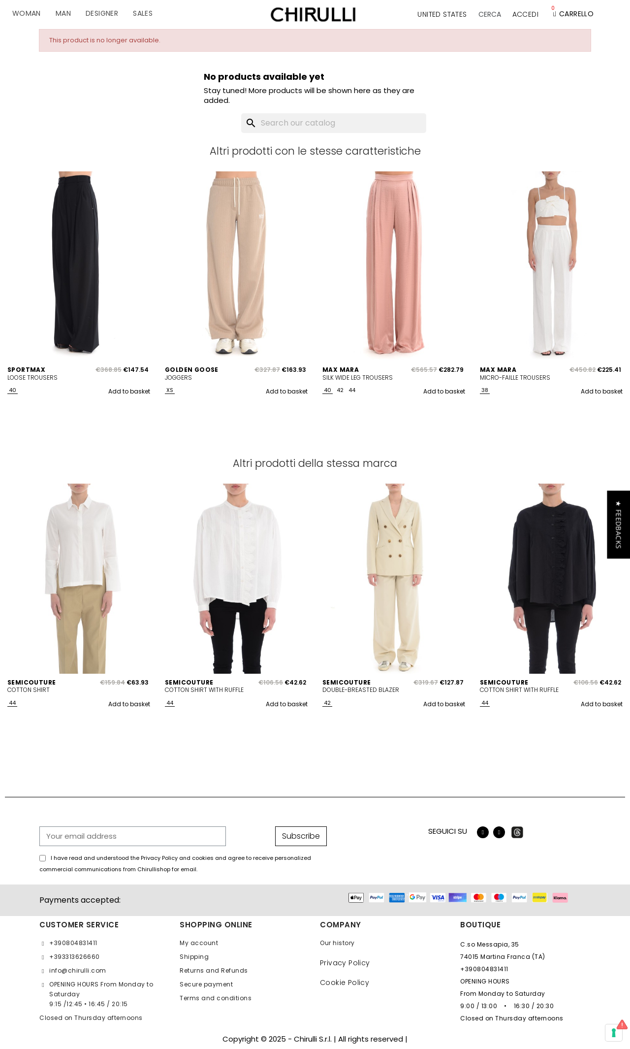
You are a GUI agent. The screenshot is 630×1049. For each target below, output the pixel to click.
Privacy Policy (345, 963)
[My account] (525, 14)
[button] (489, 14)
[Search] (333, 123)
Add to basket (129, 391)
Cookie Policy (344, 982)
